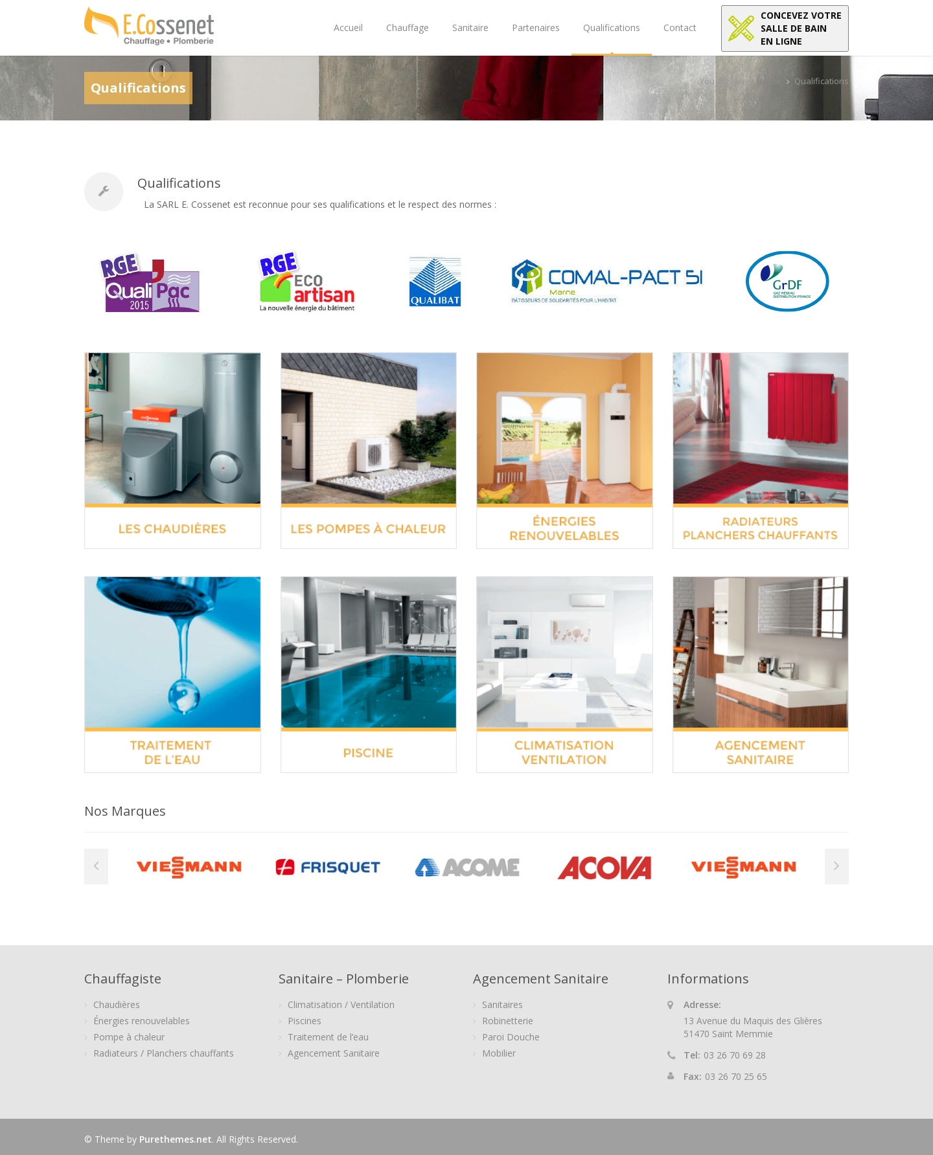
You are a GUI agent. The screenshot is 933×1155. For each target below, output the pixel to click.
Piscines (304, 1021)
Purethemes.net (175, 1139)
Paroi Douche (511, 1037)
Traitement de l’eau (328, 1037)
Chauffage (407, 27)
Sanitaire (470, 27)
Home (768, 81)
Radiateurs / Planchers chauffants (163, 1053)
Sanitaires (502, 1004)
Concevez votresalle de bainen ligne (801, 28)
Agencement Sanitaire (334, 1053)
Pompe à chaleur (129, 1037)
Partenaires (536, 27)
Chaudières (116, 1004)
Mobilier (499, 1053)
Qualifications (611, 27)
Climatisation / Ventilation (341, 1004)
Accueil (348, 27)
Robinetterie (507, 1021)
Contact (680, 27)
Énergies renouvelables (141, 1021)
